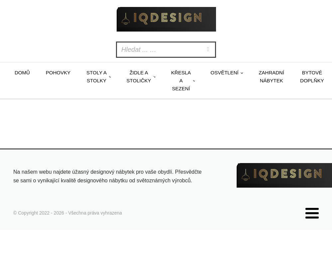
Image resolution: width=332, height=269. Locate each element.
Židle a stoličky (139, 76)
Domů (22, 72)
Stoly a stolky (96, 76)
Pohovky (58, 72)
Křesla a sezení (181, 80)
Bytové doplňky (312, 76)
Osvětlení (224, 72)
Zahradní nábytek (271, 76)
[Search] (209, 49)
